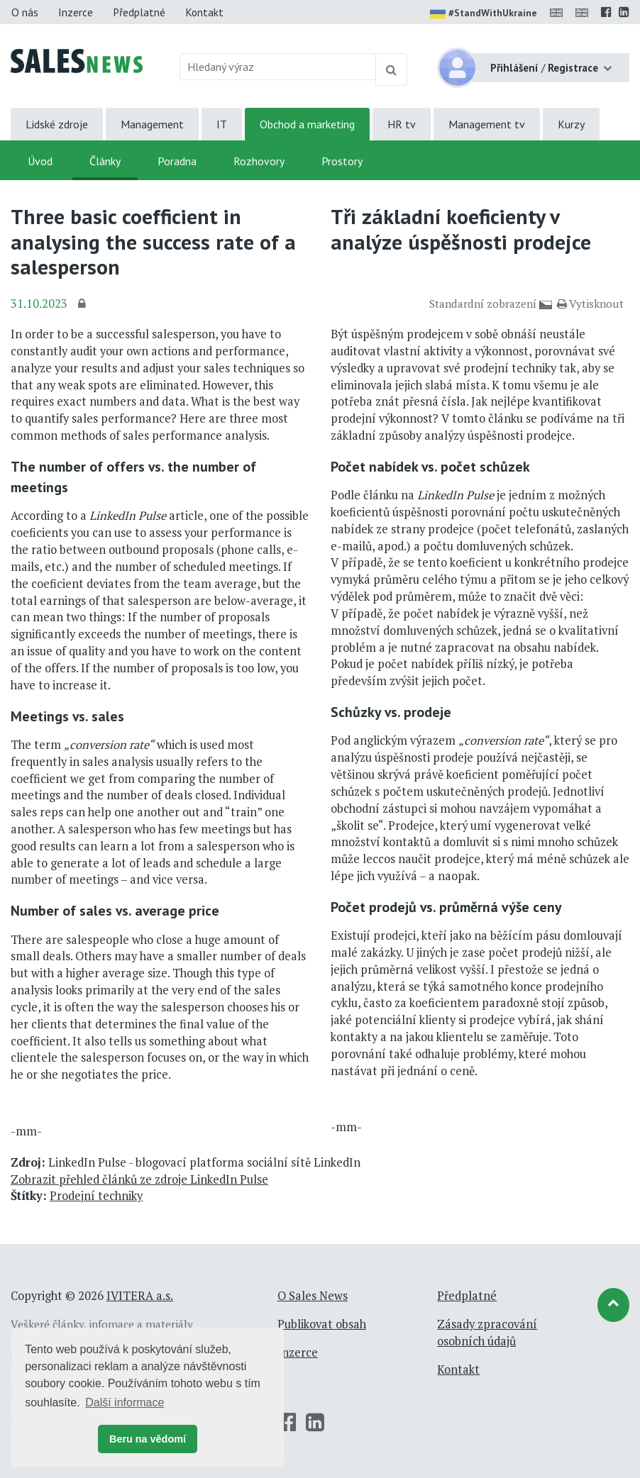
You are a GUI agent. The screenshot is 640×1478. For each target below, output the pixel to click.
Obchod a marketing (307, 124)
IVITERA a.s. (139, 1296)
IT (221, 124)
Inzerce (75, 12)
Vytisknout (590, 303)
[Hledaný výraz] (278, 66)
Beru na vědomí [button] (147, 1439)
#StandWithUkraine (483, 14)
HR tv (401, 124)
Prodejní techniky (96, 1196)
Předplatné (139, 12)
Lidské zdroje (57, 124)
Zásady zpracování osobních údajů (487, 1332)
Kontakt (204, 12)
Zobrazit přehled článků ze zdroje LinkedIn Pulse (139, 1179)
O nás (24, 12)
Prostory (342, 161)
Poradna (177, 161)
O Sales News (312, 1296)
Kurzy (571, 124)
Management (152, 124)
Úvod (40, 161)
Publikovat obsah (321, 1324)
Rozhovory (259, 161)
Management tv (486, 124)
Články (105, 161)
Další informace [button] (124, 1402)
